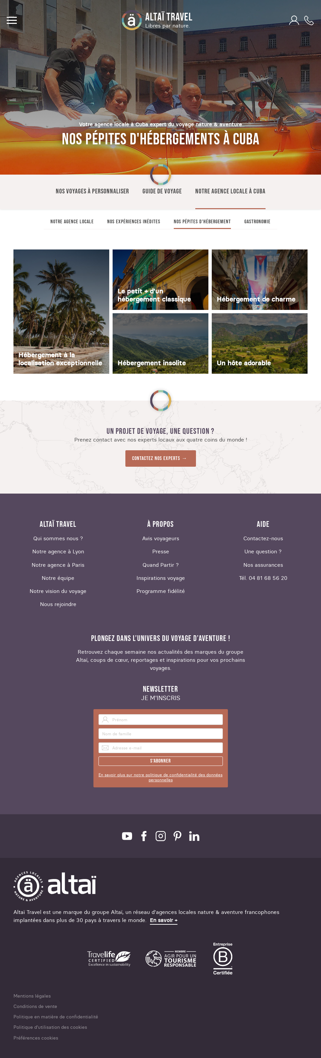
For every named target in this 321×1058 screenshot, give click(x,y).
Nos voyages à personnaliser (92, 191)
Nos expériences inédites (133, 222)
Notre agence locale (72, 222)
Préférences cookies (35, 1038)
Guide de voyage (162, 191)
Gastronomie (257, 222)
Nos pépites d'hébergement (202, 222)
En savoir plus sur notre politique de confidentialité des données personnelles (160, 777)
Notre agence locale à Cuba (230, 191)
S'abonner (160, 761)
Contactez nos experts (156, 458)
